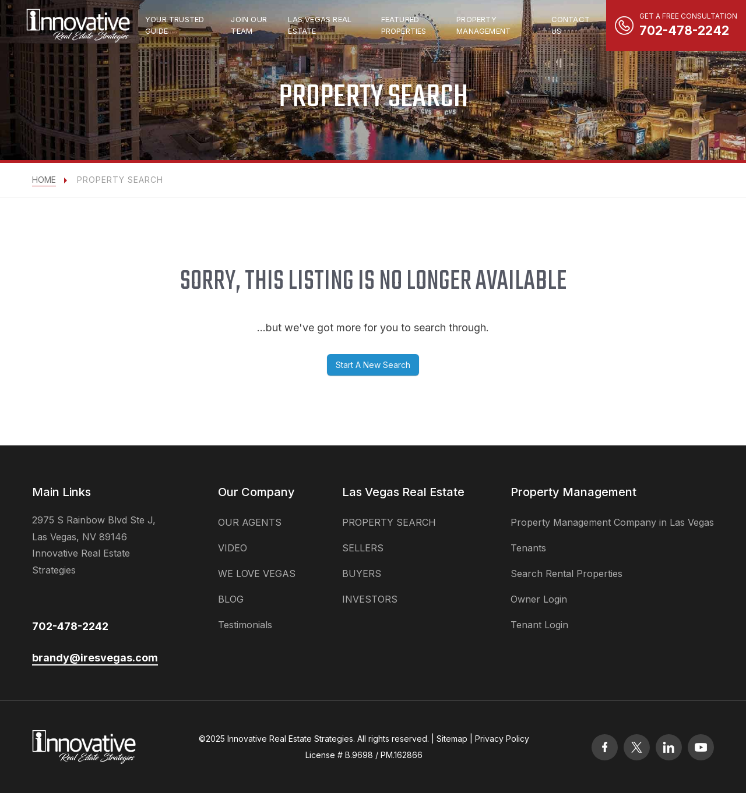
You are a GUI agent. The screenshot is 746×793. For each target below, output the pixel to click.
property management (483, 25)
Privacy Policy (502, 739)
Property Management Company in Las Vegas (612, 522)
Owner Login (539, 599)
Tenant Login (539, 625)
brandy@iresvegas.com (95, 658)
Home (44, 180)
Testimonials (245, 625)
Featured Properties (404, 25)
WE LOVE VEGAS (256, 573)
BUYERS (361, 573)
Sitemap (452, 739)
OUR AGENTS (249, 522)
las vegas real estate (319, 25)
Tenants (528, 548)
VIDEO (232, 548)
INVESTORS (369, 599)
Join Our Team (249, 25)
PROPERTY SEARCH (389, 522)
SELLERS (362, 548)
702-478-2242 (70, 626)
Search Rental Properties (566, 573)
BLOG (231, 599)
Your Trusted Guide (174, 25)
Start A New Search (373, 365)
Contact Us (570, 25)
